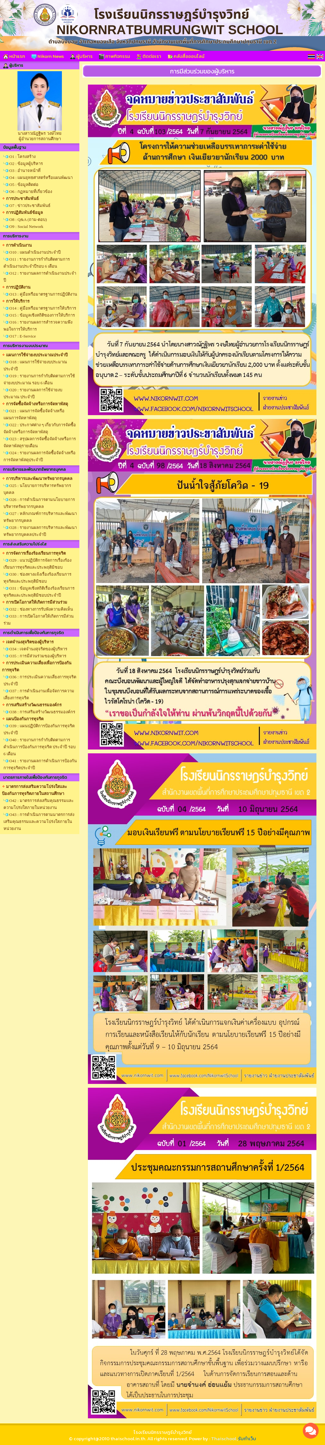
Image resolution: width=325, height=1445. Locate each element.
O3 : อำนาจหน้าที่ (25, 170)
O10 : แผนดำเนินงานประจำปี (35, 252)
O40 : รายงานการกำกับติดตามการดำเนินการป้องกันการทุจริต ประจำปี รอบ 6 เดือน (39, 746)
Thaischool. (224, 1438)
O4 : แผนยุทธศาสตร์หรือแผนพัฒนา (41, 177)
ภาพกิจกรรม (114, 56)
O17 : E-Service (22, 336)
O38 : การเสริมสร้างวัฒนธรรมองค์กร (42, 711)
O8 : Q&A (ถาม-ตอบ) (28, 219)
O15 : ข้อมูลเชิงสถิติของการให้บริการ (42, 315)
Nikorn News (47, 56)
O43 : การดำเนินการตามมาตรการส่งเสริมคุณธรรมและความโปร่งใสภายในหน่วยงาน (38, 821)
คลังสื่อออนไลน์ (186, 56)
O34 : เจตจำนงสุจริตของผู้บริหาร (38, 649)
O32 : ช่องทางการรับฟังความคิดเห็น (41, 609)
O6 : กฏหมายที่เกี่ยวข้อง (30, 191)
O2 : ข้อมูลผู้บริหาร (26, 163)
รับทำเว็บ (247, 1438)
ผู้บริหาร (81, 56)
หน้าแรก (14, 56)
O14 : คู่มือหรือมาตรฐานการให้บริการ (42, 308)
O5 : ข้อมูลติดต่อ (23, 184)
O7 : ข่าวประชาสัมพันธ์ (29, 205)
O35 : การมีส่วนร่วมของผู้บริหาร (37, 656)
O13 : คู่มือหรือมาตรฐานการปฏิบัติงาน (43, 294)
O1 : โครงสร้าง (22, 156)
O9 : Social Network (26, 226)
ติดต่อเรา (148, 56)
